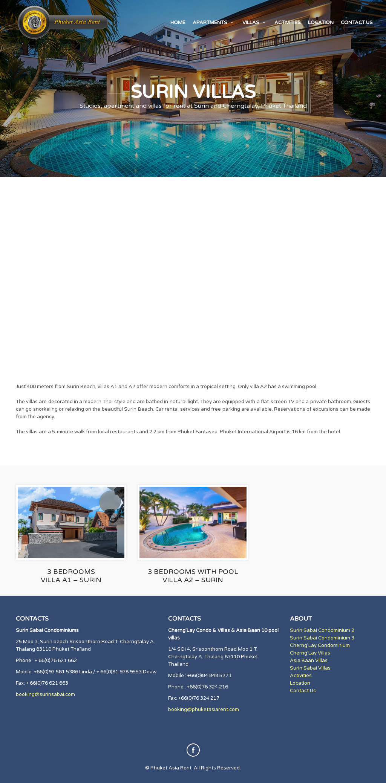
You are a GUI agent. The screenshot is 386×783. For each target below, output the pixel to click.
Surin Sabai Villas (310, 668)
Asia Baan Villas (309, 661)
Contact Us (303, 691)
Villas (254, 23)
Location (321, 23)
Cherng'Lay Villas (310, 653)
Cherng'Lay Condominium (320, 645)
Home (177, 23)
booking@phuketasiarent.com (203, 710)
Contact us (357, 23)
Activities (287, 23)
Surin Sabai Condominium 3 (322, 638)
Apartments (214, 23)
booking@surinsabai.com (45, 694)
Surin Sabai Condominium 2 (322, 630)
